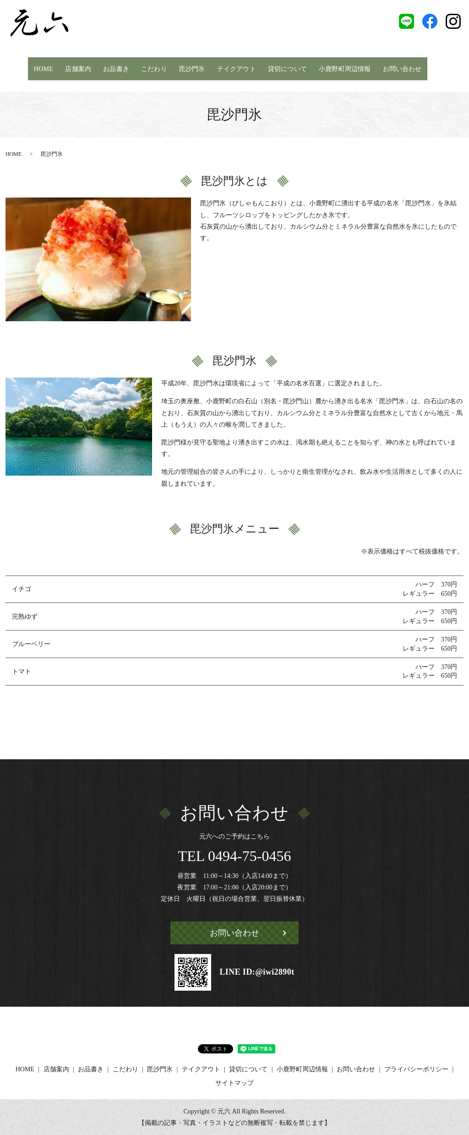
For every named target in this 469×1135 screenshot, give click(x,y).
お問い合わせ (404, 67)
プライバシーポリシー (416, 1069)
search (437, 68)
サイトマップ (234, 1083)
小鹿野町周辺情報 (345, 67)
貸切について (286, 67)
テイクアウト (234, 67)
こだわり (150, 67)
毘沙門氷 (189, 67)
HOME (39, 67)
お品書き (112, 67)
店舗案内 (74, 67)
